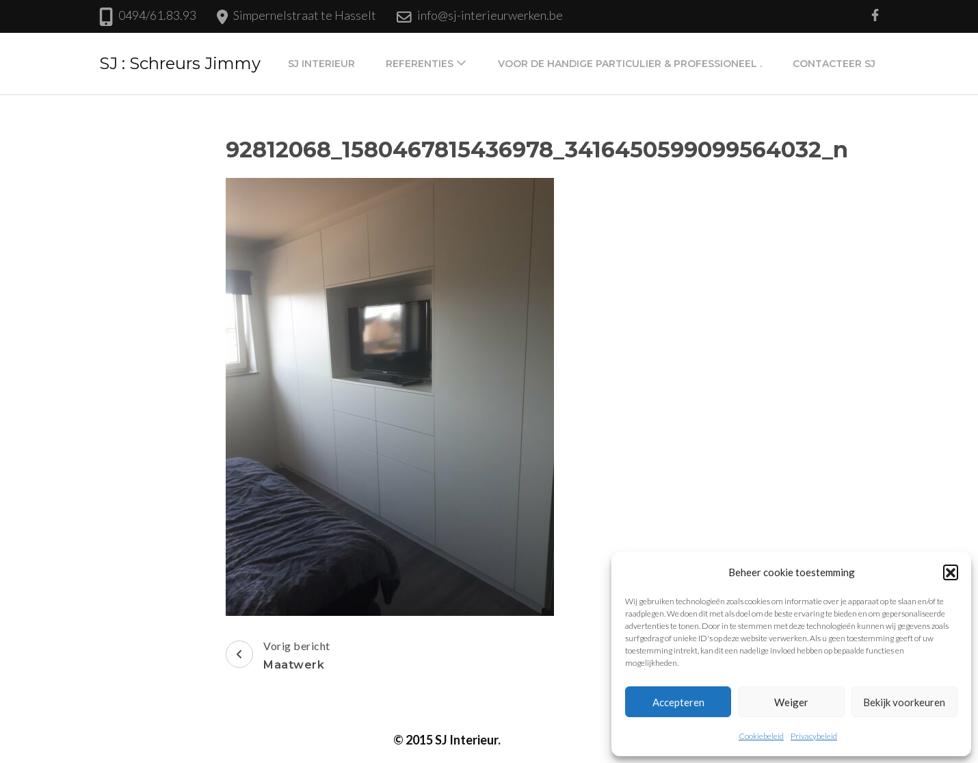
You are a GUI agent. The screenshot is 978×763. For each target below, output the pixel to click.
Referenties (419, 63)
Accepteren (678, 702)
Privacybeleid (814, 736)
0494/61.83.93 (157, 15)
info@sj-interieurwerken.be (490, 15)
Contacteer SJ (834, 63)
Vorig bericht (278, 657)
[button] (950, 572)
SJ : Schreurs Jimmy (180, 63)
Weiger (791, 702)
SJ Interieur (321, 63)
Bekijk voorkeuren (904, 702)
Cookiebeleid (761, 736)
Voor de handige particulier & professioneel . (630, 63)
